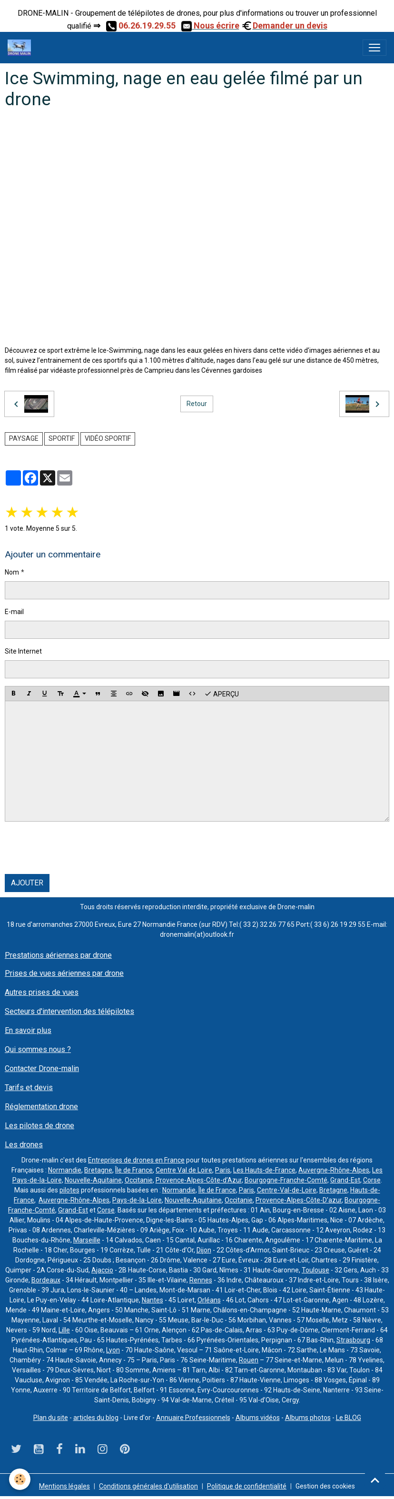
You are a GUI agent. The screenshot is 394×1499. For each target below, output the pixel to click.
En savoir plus (28, 1030)
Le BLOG (348, 1417)
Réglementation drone (41, 1106)
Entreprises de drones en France (136, 1160)
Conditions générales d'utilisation (148, 1486)
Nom (12, 572)
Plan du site (50, 1417)
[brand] (21, 48)
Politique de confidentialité (246, 1486)
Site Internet (23, 651)
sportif (62, 438)
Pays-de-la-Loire (137, 1200)
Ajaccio (102, 1270)
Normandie (64, 1170)
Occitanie (139, 1180)
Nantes (152, 1300)
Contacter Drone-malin (42, 1068)
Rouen (248, 1360)
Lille (64, 1330)
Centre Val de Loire (184, 1170)
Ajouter (27, 882)
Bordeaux (45, 1280)
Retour (197, 403)
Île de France (134, 1170)
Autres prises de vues (42, 992)
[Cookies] (20, 1479)
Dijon (204, 1250)
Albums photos (308, 1417)
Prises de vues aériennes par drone (64, 973)
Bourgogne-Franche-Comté (286, 1180)
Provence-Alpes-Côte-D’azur (299, 1200)
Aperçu (221, 693)
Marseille (86, 1240)
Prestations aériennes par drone (58, 955)
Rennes (200, 1280)
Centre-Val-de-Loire (286, 1190)
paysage (24, 438)
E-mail (14, 611)
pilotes (69, 1190)
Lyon (113, 1350)
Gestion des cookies (325, 1486)
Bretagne (98, 1170)
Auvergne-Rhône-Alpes (333, 1170)
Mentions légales (64, 1486)
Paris (222, 1170)
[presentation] (77, 847)
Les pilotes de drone (39, 1125)
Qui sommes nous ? (38, 1049)
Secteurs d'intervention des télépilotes (69, 1011)
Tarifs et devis (29, 1087)
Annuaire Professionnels (193, 1417)
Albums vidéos (258, 1417)
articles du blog (95, 1417)
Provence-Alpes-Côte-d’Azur (199, 1180)
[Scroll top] (375, 1480)
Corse (372, 1180)
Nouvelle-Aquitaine (93, 1180)
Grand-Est (345, 1180)
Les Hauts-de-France (264, 1170)
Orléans (209, 1300)
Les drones (24, 1144)
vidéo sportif (108, 438)
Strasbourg (353, 1340)
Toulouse (315, 1270)
